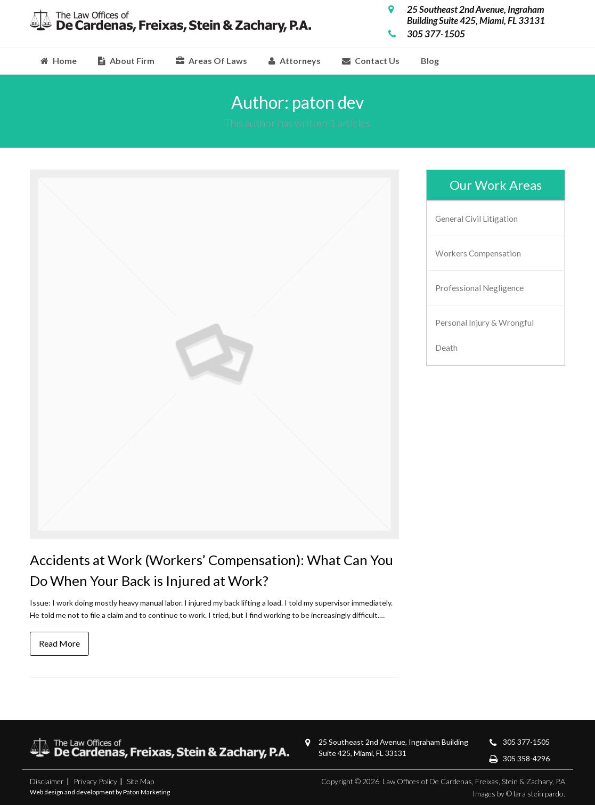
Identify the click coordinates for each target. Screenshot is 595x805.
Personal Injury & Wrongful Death (484, 335)
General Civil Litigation (476, 218)
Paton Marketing (146, 792)
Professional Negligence (479, 288)
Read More (59, 643)
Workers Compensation (478, 253)
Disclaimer (47, 781)
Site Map (140, 781)
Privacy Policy (95, 781)
